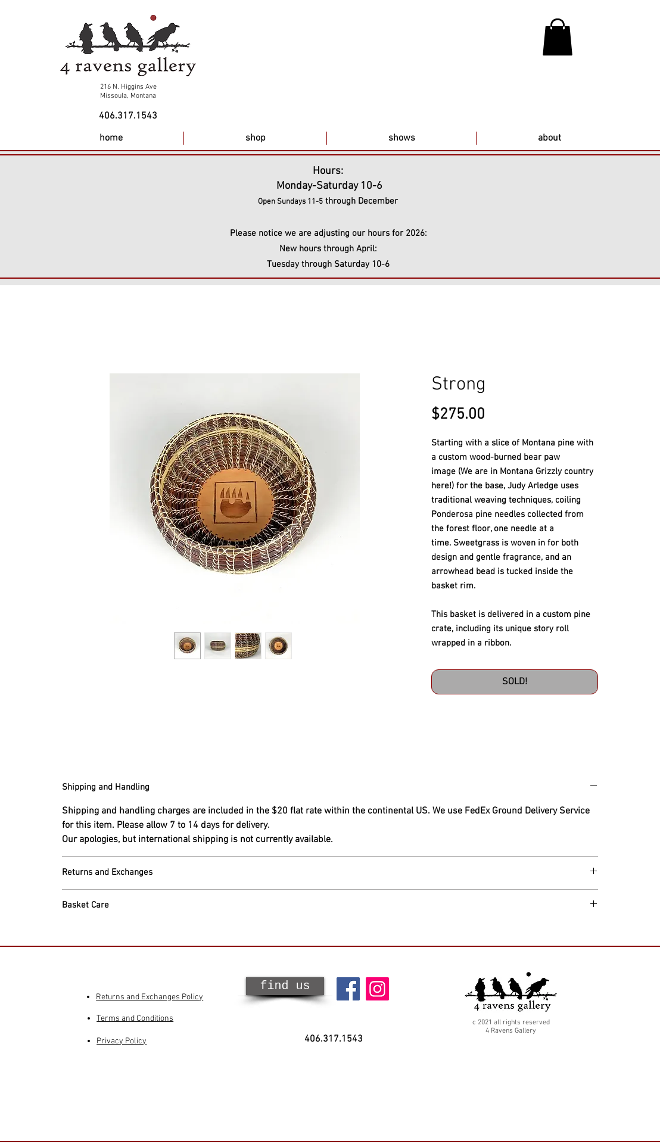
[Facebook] (348, 988)
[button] (557, 36)
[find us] (285, 986)
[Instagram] (377, 988)
